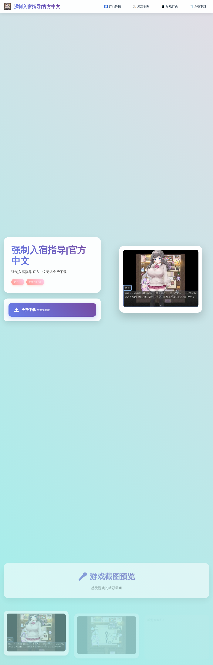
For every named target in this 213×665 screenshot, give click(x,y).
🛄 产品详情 (112, 6)
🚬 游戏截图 (141, 6)
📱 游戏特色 (169, 6)
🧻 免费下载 (198, 6)
